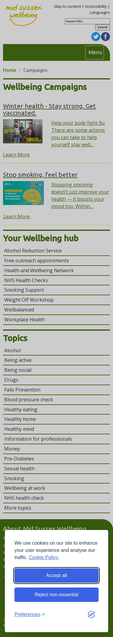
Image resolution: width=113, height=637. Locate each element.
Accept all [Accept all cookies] (56, 575)
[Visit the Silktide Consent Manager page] (91, 615)
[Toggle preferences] (29, 615)
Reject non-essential (56, 594)
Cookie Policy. (44, 557)
